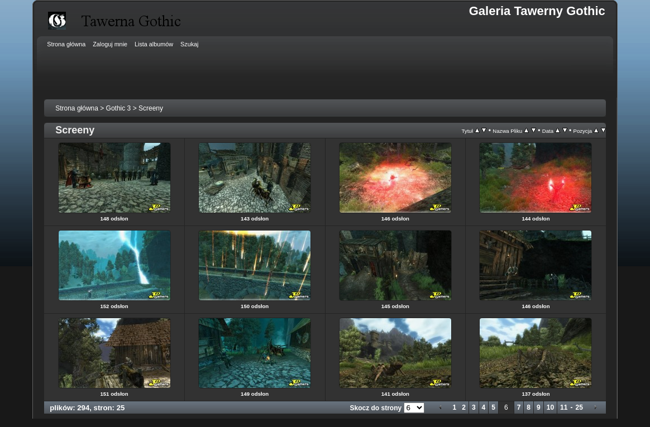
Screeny (150, 108)
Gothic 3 (118, 108)
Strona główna (76, 108)
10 (550, 407)
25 (578, 407)
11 (563, 407)
